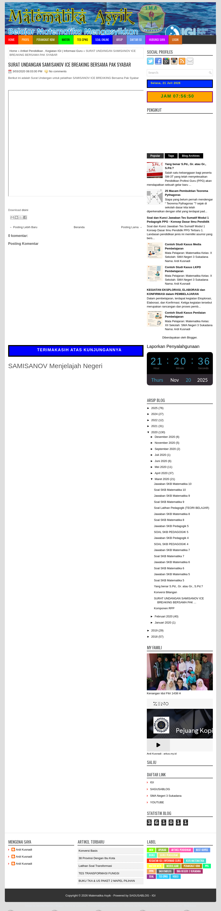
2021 (154, 426)
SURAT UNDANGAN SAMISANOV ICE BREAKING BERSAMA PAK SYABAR (69, 64)
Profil (25, 39)
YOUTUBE (157, 802)
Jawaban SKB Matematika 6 (172, 562)
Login (175, 39)
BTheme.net (131, 905)
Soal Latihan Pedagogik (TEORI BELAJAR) (181, 507)
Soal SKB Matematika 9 (169, 502)
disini (25, 210)
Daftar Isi (136, 39)
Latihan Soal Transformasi (95, 865)
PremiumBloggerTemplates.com (105, 905)
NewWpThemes (44, 905)
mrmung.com (175, 905)
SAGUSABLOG (160, 789)
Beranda (79, 227)
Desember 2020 (165, 436)
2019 (154, 630)
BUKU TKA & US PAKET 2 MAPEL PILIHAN (107, 880)
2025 (154, 408)
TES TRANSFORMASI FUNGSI (99, 873)
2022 (154, 420)
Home (11, 39)
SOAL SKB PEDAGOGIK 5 (171, 532)
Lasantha (81, 905)
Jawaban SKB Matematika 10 (173, 484)
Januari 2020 (163, 622)
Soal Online (102, 39)
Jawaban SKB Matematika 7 (172, 550)
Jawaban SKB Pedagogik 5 (171, 526)
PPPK (151, 871)
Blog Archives (191, 155)
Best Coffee (202, 850)
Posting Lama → (131, 227)
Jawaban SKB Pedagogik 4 (171, 538)
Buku (152, 855)
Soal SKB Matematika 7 (169, 556)
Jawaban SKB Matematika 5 (172, 574)
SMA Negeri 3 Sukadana (165, 795)
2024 (154, 414)
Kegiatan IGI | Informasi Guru (64, 51)
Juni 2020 (161, 461)
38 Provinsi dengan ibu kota (97, 858)
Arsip (119, 39)
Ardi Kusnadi (24, 849)
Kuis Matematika (195, 860)
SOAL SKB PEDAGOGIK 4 (171, 544)
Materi (66, 39)
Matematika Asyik (99, 895)
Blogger (192, 337)
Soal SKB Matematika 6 (169, 568)
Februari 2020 (164, 616)
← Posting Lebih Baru (23, 227)
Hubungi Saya (157, 39)
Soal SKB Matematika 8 (169, 520)
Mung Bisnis (159, 905)
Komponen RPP (164, 608)
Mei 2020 (161, 467)
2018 (154, 636)
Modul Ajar (172, 866)
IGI (152, 782)
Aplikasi (162, 850)
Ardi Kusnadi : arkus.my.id (162, 754)
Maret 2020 (162, 479)
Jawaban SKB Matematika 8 (172, 514)
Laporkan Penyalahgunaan (173, 346)
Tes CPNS (163, 876)
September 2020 (166, 449)
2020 (154, 432)
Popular (155, 155)
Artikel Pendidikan (31, 51)
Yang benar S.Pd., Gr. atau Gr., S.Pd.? (178, 586)
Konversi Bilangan (165, 592)
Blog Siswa (190, 905)
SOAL (151, 876)
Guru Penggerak (169, 855)
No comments (57, 71)
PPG (207, 866)
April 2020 (161, 473)
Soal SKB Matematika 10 (170, 489)
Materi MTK (155, 866)
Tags (171, 155)
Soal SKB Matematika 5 (169, 580)
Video (176, 876)
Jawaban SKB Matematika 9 (172, 495)
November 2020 (165, 442)
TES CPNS (82, 39)
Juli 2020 (161, 454)
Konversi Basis (88, 850)
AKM (151, 850)
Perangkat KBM (46, 39)
